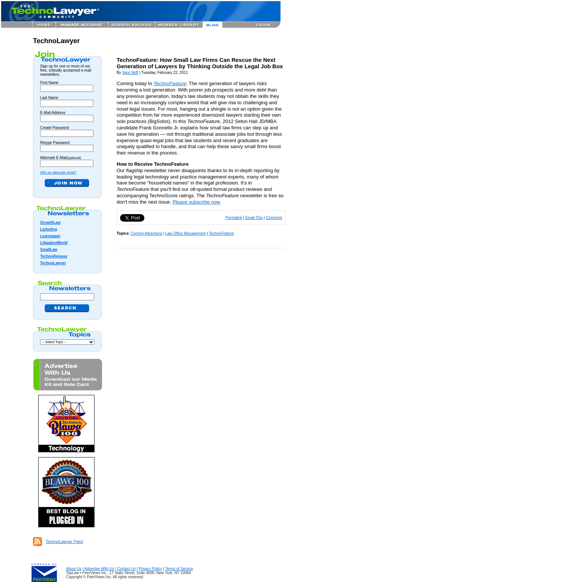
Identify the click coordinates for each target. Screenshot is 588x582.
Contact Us (126, 569)
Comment (274, 218)
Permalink (233, 218)
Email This (254, 218)
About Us (73, 569)
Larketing (48, 229)
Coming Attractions (146, 233)
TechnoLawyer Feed (64, 541)
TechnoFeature (221, 233)
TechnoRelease (54, 256)
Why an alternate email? (58, 172)
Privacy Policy (150, 569)
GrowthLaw (50, 222)
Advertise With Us (99, 569)
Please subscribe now (196, 202)
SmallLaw (48, 250)
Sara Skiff (130, 72)
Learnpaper (50, 236)
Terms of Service (179, 569)
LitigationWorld (54, 243)
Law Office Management (185, 233)
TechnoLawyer (56, 41)
